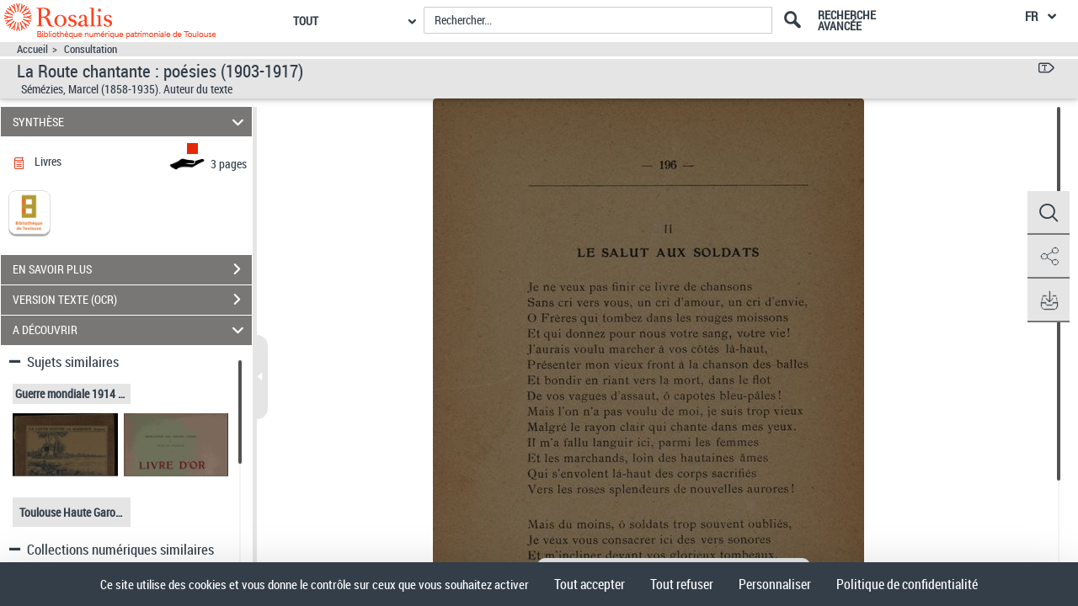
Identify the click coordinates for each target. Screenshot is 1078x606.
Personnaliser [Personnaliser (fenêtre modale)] (775, 584)
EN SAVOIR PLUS (132, 269)
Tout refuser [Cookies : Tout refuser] (681, 584)
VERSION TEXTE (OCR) (132, 299)
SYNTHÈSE (131, 121)
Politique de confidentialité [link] (907, 584)
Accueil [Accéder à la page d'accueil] (32, 49)
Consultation (90, 49)
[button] (1048, 213)
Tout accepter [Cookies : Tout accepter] (589, 584)
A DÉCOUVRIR (131, 330)
